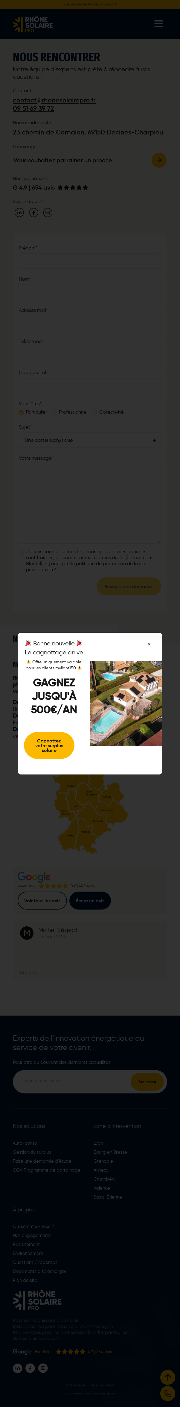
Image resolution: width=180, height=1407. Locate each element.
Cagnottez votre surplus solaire (49, 745)
